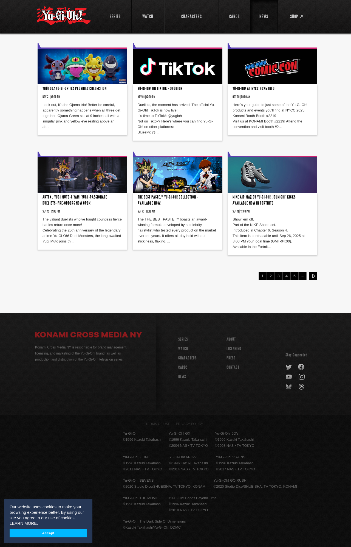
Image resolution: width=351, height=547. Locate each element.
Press (231, 358)
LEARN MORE (23, 523)
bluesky (289, 387)
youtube (289, 377)
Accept (48, 533)
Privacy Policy (189, 424)
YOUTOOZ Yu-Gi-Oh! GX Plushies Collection (75, 88)
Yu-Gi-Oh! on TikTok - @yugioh (160, 88)
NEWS (182, 376)
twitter (288, 367)
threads (302, 387)
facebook (301, 367)
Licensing (234, 348)
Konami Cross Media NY (88, 335)
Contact (233, 367)
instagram (302, 377)
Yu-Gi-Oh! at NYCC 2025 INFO (254, 88)
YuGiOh (63, 15)
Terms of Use (158, 424)
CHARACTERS (187, 358)
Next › (313, 276)
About (231, 339)
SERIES (183, 339)
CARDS (183, 367)
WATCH (183, 348)
